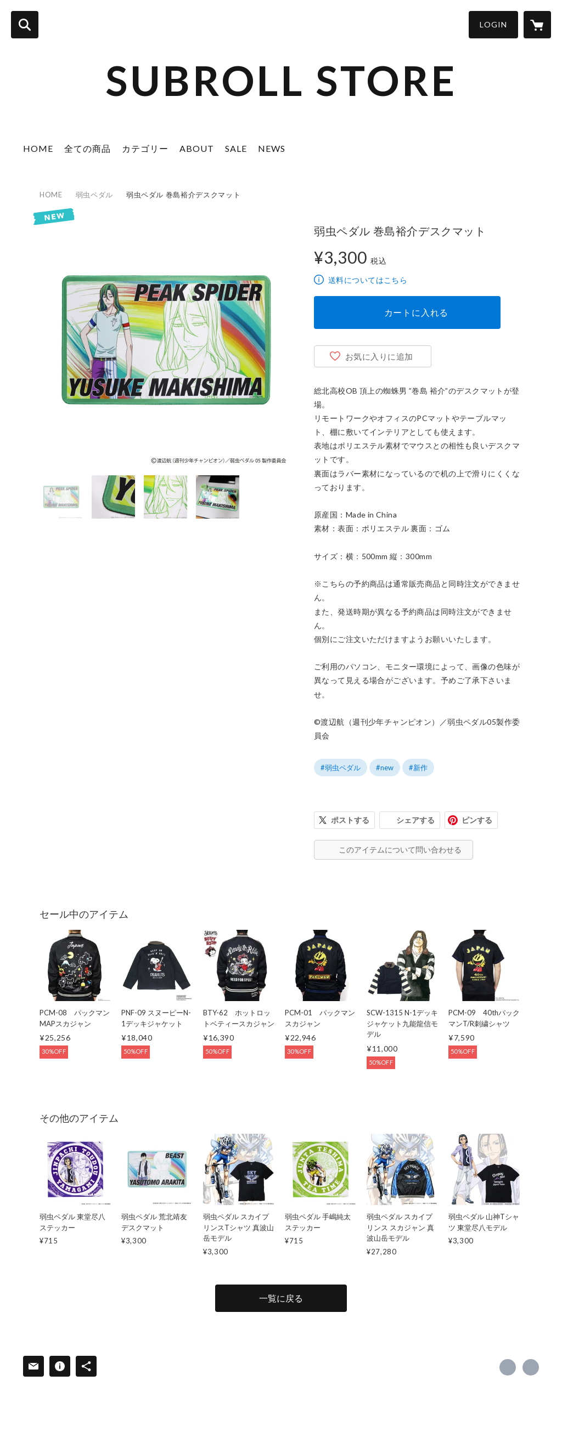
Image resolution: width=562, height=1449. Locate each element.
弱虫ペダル (94, 194)
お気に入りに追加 (379, 356)
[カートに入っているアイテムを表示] (537, 24)
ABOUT (196, 148)
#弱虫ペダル (341, 767)
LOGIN (493, 24)
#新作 (418, 767)
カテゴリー (145, 148)
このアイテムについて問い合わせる (400, 849)
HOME (38, 148)
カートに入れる (416, 312)
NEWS (271, 148)
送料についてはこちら (367, 280)
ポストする (350, 820)
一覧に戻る (281, 1298)
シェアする (415, 820)
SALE (236, 148)
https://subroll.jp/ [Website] (530, 1367)
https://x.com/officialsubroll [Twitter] (507, 1367)
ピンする (477, 820)
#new (385, 767)
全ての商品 (87, 148)
